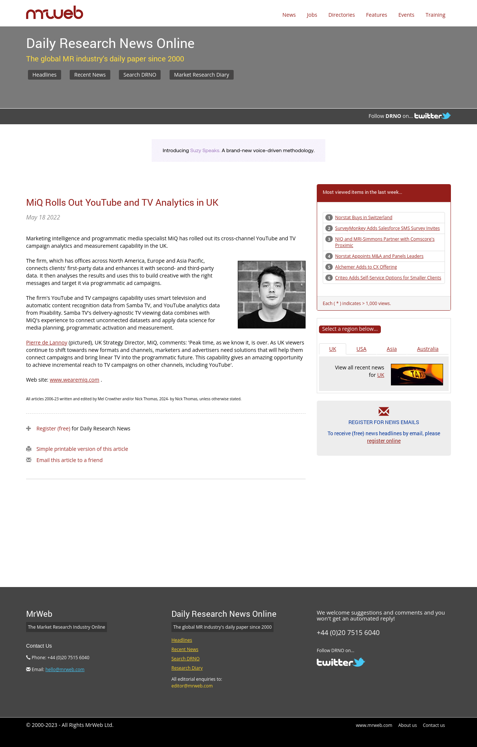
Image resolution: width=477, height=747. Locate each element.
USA (362, 348)
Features (376, 14)
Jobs (312, 14)
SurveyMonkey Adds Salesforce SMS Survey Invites (387, 228)
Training (435, 14)
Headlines (44, 74)
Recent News (89, 74)
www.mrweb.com (374, 725)
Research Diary (187, 668)
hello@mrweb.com (65, 669)
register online (384, 440)
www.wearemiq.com (74, 379)
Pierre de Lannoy (46, 342)
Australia (427, 348)
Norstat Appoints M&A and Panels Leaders (379, 256)
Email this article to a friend (70, 460)
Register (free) (53, 428)
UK (332, 348)
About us (407, 725)
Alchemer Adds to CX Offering (366, 267)
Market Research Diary (201, 74)
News (289, 14)
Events (406, 14)
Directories (341, 14)
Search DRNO (139, 74)
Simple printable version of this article (82, 448)
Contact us (434, 725)
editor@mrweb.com (192, 686)
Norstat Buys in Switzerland (363, 217)
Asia (392, 348)
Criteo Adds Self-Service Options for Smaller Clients (388, 278)
